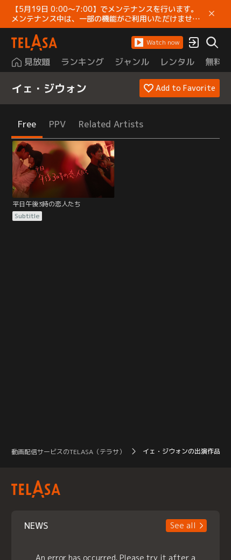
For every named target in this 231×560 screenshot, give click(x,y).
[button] (157, 42)
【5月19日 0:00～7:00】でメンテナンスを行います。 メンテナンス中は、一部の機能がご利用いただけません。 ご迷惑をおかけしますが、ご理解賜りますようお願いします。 (106, 14)
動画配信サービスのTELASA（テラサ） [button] (68, 451)
